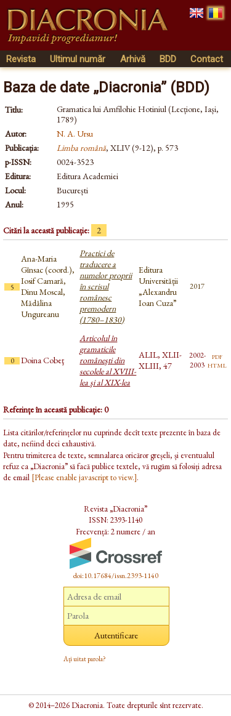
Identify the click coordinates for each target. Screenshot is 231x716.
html (217, 364)
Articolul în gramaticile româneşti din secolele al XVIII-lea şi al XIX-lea (107, 360)
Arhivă (132, 59)
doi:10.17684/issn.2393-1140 (115, 575)
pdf (217, 355)
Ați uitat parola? (84, 658)
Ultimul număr (77, 59)
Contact (206, 59)
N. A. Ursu (75, 133)
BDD (168, 59)
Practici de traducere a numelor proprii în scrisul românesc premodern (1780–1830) (105, 286)
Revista (21, 59)
